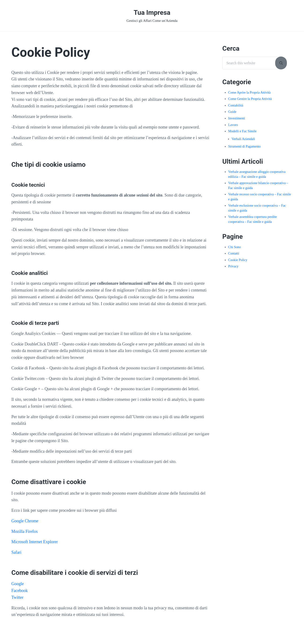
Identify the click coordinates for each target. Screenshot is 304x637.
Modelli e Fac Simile (242, 131)
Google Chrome (24, 521)
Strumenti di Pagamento (244, 146)
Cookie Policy (238, 260)
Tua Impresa (152, 12)
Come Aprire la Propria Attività (249, 92)
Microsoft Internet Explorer (34, 541)
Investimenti (236, 118)
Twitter (17, 597)
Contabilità (235, 105)
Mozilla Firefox (24, 531)
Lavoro (233, 125)
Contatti (233, 253)
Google (17, 583)
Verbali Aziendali (243, 139)
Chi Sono (234, 247)
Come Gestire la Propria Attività (250, 99)
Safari (16, 552)
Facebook (19, 590)
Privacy (233, 266)
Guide (232, 112)
